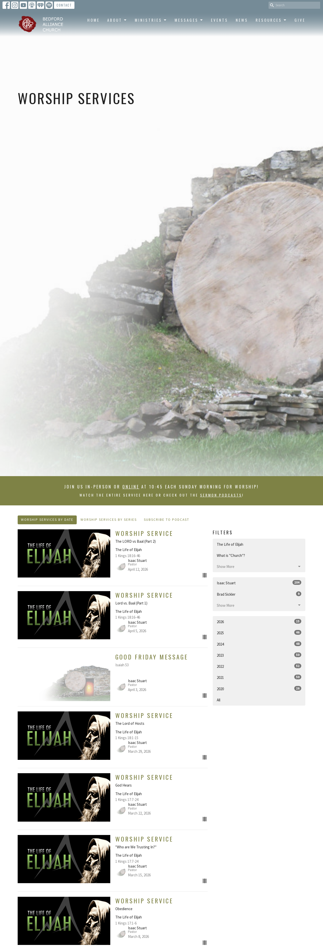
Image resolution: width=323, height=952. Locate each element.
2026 (259, 621)
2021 (259, 677)
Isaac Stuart (259, 582)
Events (219, 20)
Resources (271, 20)
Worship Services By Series (108, 519)
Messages (189, 20)
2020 (259, 688)
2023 (259, 655)
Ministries (151, 20)
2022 (259, 666)
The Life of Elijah (230, 544)
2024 (259, 644)
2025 (259, 632)
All (218, 700)
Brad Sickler (259, 594)
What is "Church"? (231, 555)
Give (299, 20)
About (117, 20)
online (130, 487)
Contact (64, 5)
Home (93, 20)
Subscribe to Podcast (166, 519)
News (242, 20)
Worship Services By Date (47, 519)
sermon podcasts (221, 495)
